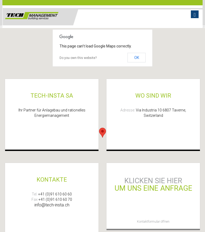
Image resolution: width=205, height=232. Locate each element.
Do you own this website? (78, 58)
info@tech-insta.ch (51, 204)
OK (136, 57)
